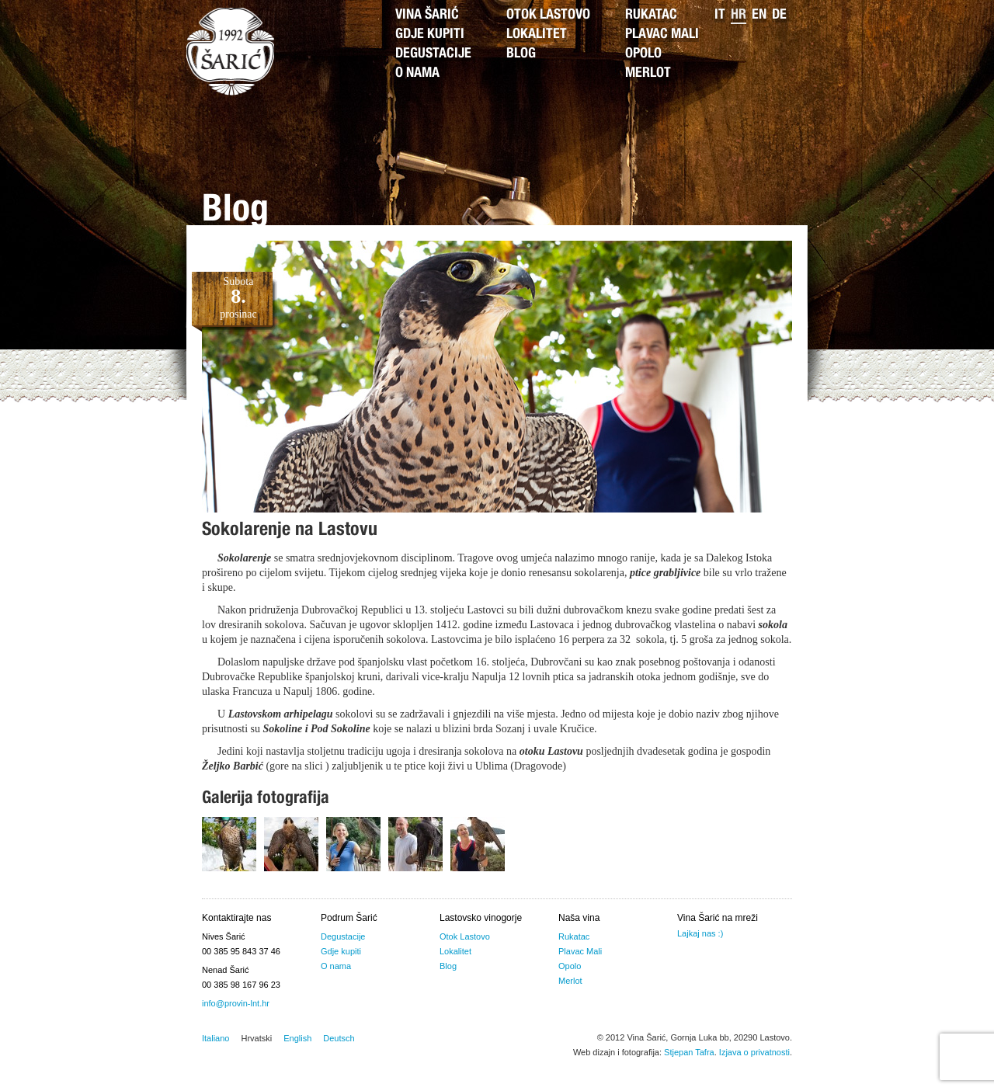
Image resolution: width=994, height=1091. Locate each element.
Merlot (648, 74)
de (779, 16)
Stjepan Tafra (689, 1052)
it (719, 16)
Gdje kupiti (429, 35)
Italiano (215, 1038)
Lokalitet (536, 35)
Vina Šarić (427, 16)
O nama (417, 74)
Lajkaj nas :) (700, 933)
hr (738, 16)
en (759, 16)
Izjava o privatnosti (754, 1052)
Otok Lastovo (548, 16)
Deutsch (338, 1038)
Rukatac (651, 16)
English (297, 1038)
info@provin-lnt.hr (235, 1003)
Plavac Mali (662, 35)
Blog (521, 54)
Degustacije (433, 54)
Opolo (643, 54)
